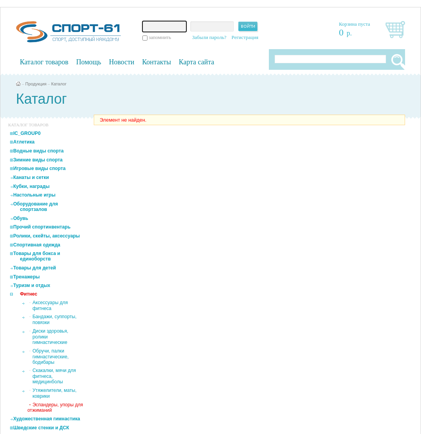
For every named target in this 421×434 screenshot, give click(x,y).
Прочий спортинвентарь (41, 227)
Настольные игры (34, 195)
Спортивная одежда (36, 245)
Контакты (156, 62)
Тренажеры (26, 277)
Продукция (35, 83)
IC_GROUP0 (26, 133)
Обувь (20, 218)
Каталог (59, 83)
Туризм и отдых (31, 285)
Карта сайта (196, 62)
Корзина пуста (354, 24)
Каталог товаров (44, 62)
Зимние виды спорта (38, 160)
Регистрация (245, 37)
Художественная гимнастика (46, 419)
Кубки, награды (31, 186)
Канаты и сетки (31, 177)
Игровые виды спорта (39, 168)
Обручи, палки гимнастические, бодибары (50, 356)
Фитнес (28, 294)
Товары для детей (34, 268)
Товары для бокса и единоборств (36, 256)
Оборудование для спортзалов (35, 206)
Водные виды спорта (38, 151)
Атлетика (24, 142)
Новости (121, 62)
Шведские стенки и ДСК (41, 427)
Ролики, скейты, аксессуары (46, 236)
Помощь (88, 62)
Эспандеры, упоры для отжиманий (55, 407)
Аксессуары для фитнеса (50, 305)
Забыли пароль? (209, 37)
